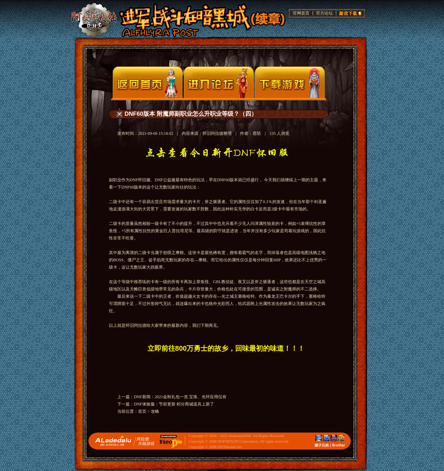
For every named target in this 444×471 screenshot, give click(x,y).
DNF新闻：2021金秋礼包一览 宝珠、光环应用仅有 (180, 396)
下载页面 (290, 82)
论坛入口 (219, 82)
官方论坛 (324, 13)
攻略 (155, 411)
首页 (142, 411)
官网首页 (301, 13)
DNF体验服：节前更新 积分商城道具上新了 (174, 404)
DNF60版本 (227, 179)
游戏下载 (349, 12)
